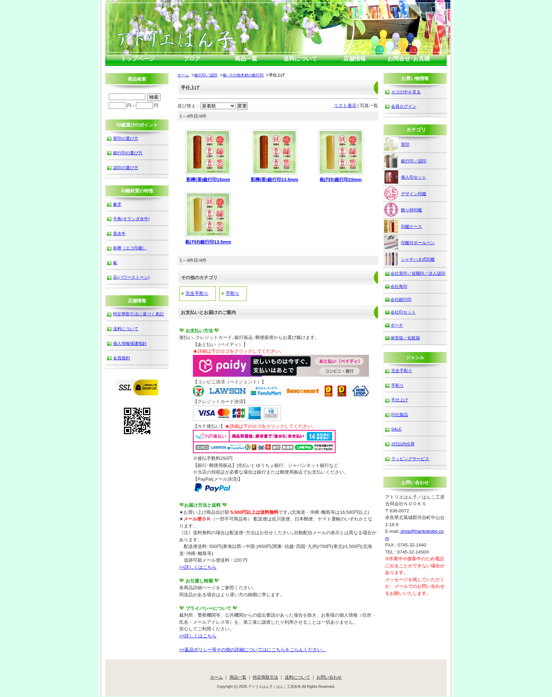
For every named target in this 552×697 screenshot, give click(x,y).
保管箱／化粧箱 (405, 337)
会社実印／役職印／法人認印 (417, 273)
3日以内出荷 (403, 444)
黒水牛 (119, 233)
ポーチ (396, 325)
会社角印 (398, 286)
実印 (396, 144)
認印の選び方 (125, 167)
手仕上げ (399, 399)
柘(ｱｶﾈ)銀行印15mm (341, 179)
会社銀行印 (401, 299)
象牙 (117, 204)
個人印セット (405, 177)
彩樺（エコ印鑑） (130, 248)
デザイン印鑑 (405, 193)
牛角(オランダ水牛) (131, 218)
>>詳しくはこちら (198, 567)
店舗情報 (354, 59)
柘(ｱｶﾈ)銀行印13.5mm (208, 242)
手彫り (232, 293)
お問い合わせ (329, 677)
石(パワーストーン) (131, 277)
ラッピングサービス (410, 458)
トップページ (138, 59)
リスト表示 (345, 105)
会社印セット (403, 312)
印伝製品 (399, 414)
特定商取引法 (265, 677)
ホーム (183, 75)
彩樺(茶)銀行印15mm (208, 179)
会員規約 (121, 358)
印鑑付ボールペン (409, 242)
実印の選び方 (125, 138)
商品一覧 (246, 59)
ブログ (191, 59)
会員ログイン (403, 106)
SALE (396, 429)
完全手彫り (197, 293)
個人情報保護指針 (130, 343)
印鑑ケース (403, 226)
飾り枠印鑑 (403, 210)
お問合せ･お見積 (409, 59)
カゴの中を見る (406, 92)
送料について (300, 59)
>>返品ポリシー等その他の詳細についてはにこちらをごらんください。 (252, 649)
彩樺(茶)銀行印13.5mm (274, 179)
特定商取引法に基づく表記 (138, 314)
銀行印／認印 (206, 75)
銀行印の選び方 (128, 152)
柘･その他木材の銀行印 (243, 75)
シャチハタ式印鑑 (409, 259)
